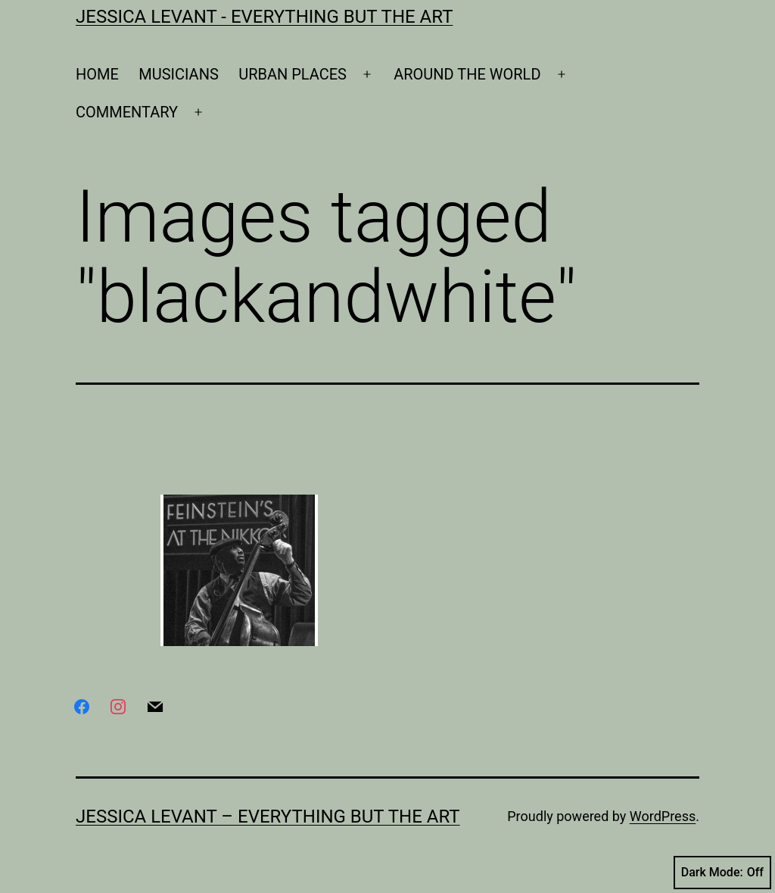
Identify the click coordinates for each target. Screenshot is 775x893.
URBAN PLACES (292, 74)
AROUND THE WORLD (467, 74)
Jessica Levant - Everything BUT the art (264, 16)
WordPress (663, 816)
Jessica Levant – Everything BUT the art (268, 816)
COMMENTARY (127, 112)
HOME (97, 74)
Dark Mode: (722, 872)
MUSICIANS (179, 74)
